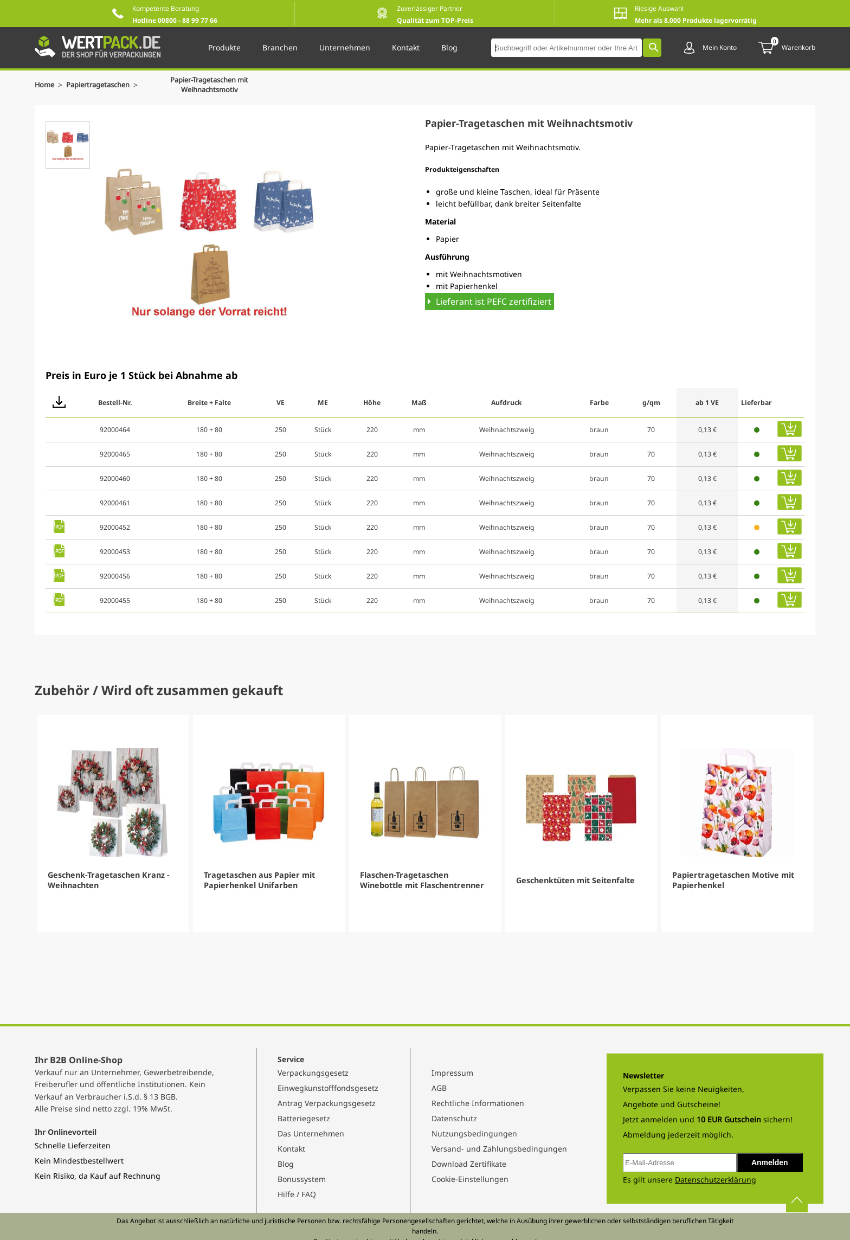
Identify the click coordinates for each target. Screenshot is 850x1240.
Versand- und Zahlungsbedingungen (499, 1148)
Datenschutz (454, 1118)
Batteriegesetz (304, 1118)
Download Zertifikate (469, 1164)
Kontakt (291, 1148)
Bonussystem (302, 1179)
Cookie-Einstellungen (470, 1179)
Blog (286, 1164)
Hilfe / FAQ (297, 1194)
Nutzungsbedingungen (474, 1133)
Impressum (452, 1073)
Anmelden (769, 1162)
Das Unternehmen (311, 1133)
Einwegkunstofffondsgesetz (328, 1088)
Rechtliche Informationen (478, 1103)
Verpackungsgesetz (313, 1073)
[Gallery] (425, 823)
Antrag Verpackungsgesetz (327, 1103)
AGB (439, 1088)
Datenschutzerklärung (715, 1179)
